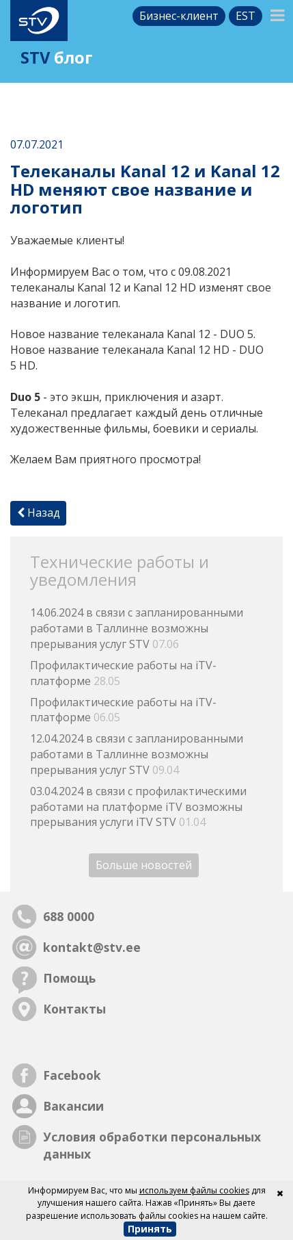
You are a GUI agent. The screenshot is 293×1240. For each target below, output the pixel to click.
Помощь (69, 978)
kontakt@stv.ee (92, 947)
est (245, 15)
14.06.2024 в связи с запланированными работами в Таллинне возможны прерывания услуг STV (136, 628)
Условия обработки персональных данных (152, 1145)
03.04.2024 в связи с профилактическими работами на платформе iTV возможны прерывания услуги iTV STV (138, 807)
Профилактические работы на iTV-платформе (123, 673)
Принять (150, 1228)
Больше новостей (144, 865)
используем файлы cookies (194, 1190)
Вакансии (73, 1106)
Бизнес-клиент (179, 15)
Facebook (72, 1075)
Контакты (74, 1008)
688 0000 (68, 916)
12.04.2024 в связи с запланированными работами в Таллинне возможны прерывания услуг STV (136, 754)
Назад (38, 512)
